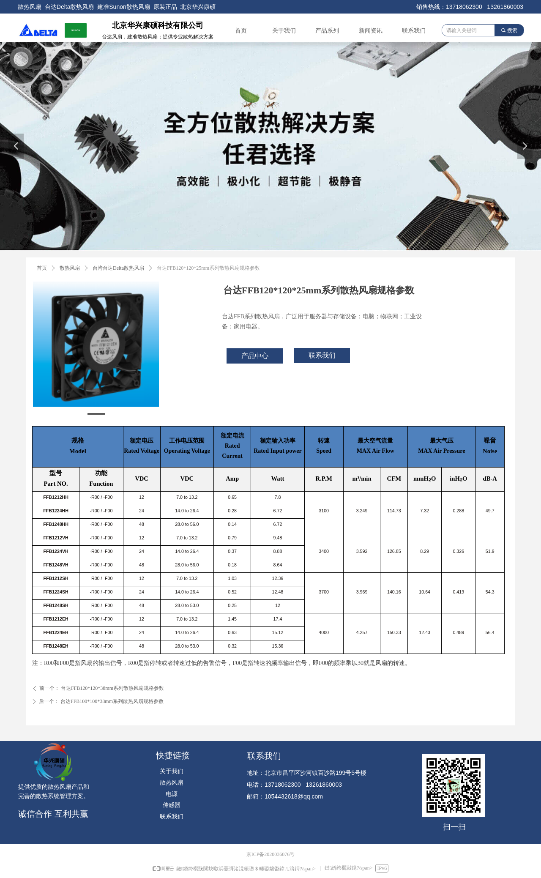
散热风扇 (70, 268)
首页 (42, 268)
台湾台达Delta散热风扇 (118, 268)
